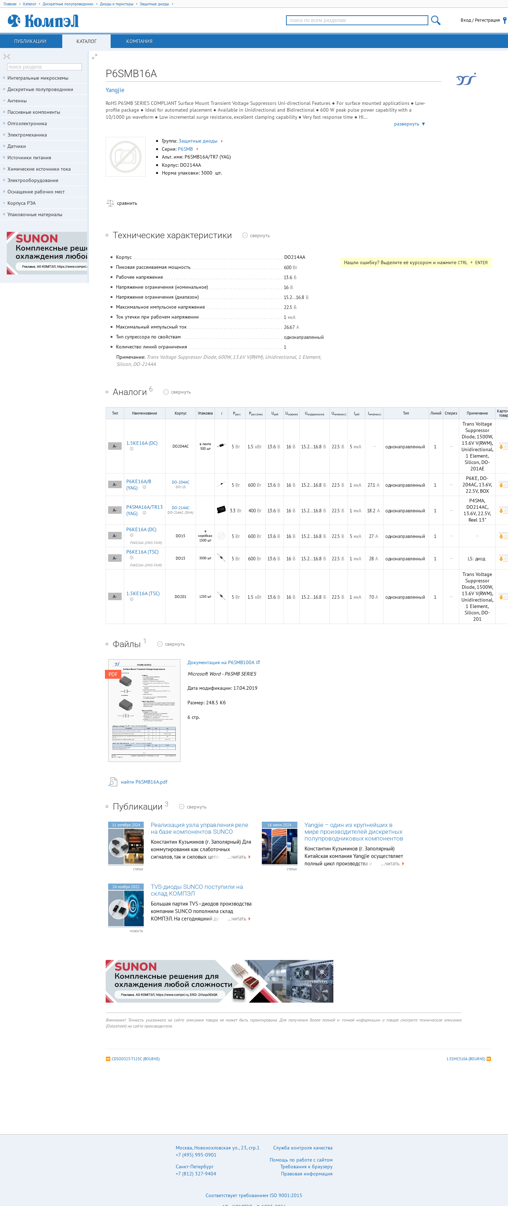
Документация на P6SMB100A (223, 662)
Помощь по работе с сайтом (301, 1160)
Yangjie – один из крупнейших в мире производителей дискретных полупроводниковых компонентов (354, 832)
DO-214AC (180, 507)
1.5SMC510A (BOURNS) (465, 1058)
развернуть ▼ (410, 124)
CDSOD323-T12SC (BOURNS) (136, 1058)
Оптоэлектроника (27, 123)
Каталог (86, 41)
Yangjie (115, 90)
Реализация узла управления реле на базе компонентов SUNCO (199, 828)
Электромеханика (27, 135)
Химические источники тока (39, 169)
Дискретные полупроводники (40, 89)
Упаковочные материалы (34, 214)
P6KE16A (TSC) (142, 552)
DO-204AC (180, 482)
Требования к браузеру (306, 1166)
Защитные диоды (201, 141)
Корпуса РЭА (21, 203)
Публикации (30, 41)
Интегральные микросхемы (37, 78)
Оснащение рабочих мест (36, 191)
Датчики (16, 146)
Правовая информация (307, 1173)
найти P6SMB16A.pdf (144, 782)
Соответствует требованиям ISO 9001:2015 (254, 1195)
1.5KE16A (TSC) (143, 593)
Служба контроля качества (303, 1147)
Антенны (17, 100)
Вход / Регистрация (480, 20)
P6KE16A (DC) (141, 529)
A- (115, 446)
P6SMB (189, 149)
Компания (139, 41)
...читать (240, 856)
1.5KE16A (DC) (142, 443)
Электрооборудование (32, 180)
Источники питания (29, 157)
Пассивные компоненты (33, 112)
